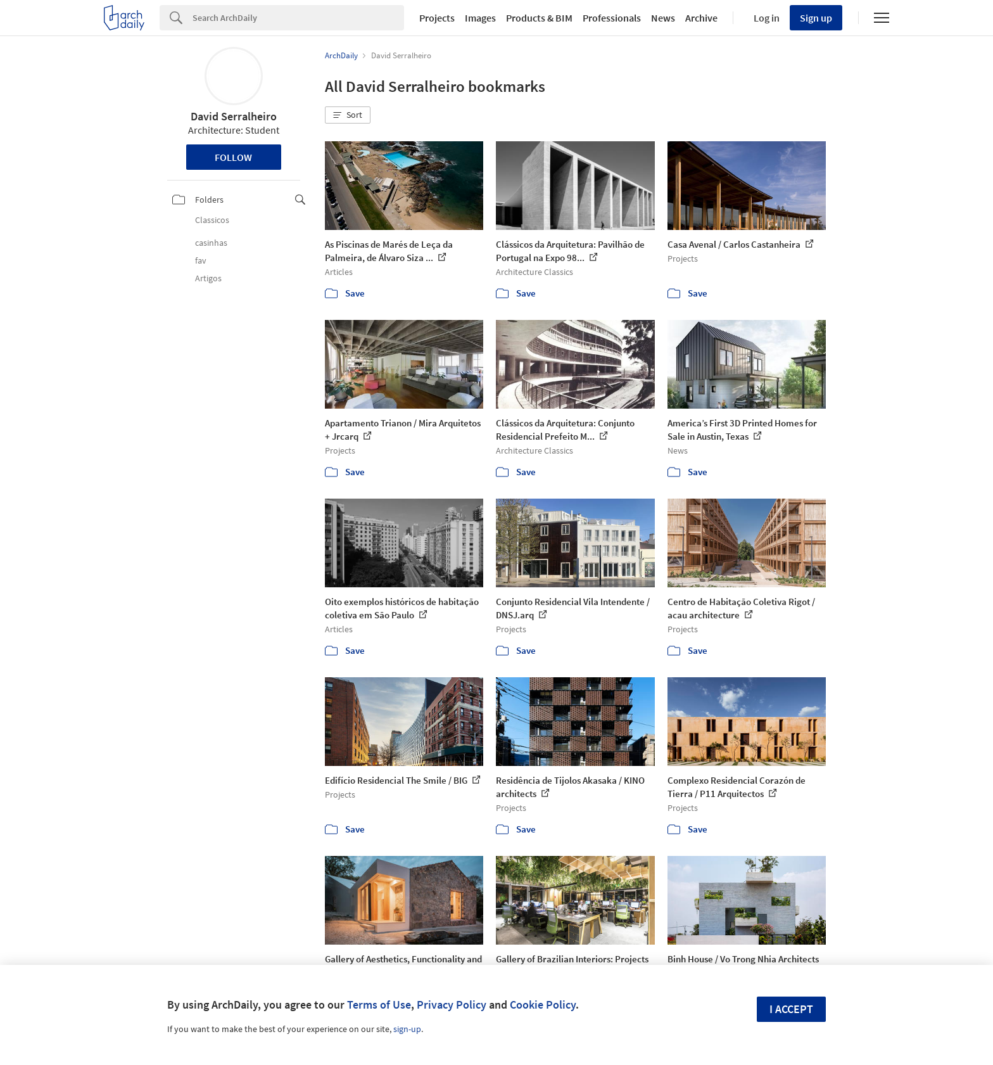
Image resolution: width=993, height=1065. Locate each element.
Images (480, 18)
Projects (437, 18)
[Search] (298, 17)
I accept (791, 1009)
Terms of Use (379, 1004)
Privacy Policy (451, 1004)
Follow (233, 157)
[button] (347, 115)
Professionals (612, 18)
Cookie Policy (543, 1004)
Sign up (816, 17)
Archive (701, 18)
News (663, 18)
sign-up (407, 1029)
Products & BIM (539, 18)
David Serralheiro (234, 116)
